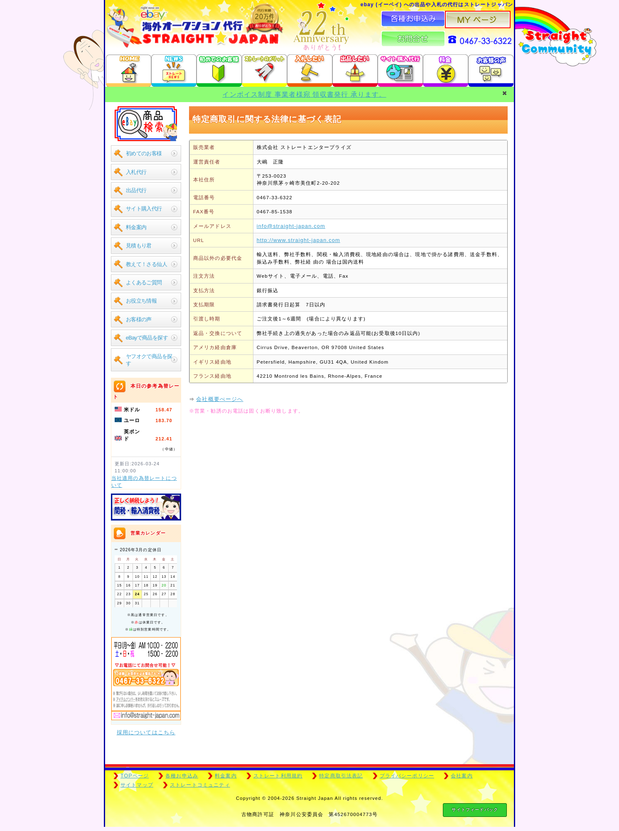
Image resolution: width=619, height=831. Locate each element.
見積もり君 (139, 245)
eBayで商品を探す (147, 338)
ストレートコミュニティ (200, 785)
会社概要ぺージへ (219, 399)
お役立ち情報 (141, 301)
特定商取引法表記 (341, 776)
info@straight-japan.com (291, 226)
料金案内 (136, 227)
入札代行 (136, 172)
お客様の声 (139, 319)
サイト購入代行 (144, 208)
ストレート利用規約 (277, 776)
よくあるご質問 (144, 282)
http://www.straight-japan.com (298, 240)
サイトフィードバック (475, 809)
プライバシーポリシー (407, 776)
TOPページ (134, 776)
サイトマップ (136, 785)
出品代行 (136, 190)
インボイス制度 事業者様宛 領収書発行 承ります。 (304, 94)
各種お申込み (181, 776)
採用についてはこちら (146, 732)
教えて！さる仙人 (146, 264)
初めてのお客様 (144, 153)
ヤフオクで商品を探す (149, 360)
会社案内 (462, 776)
